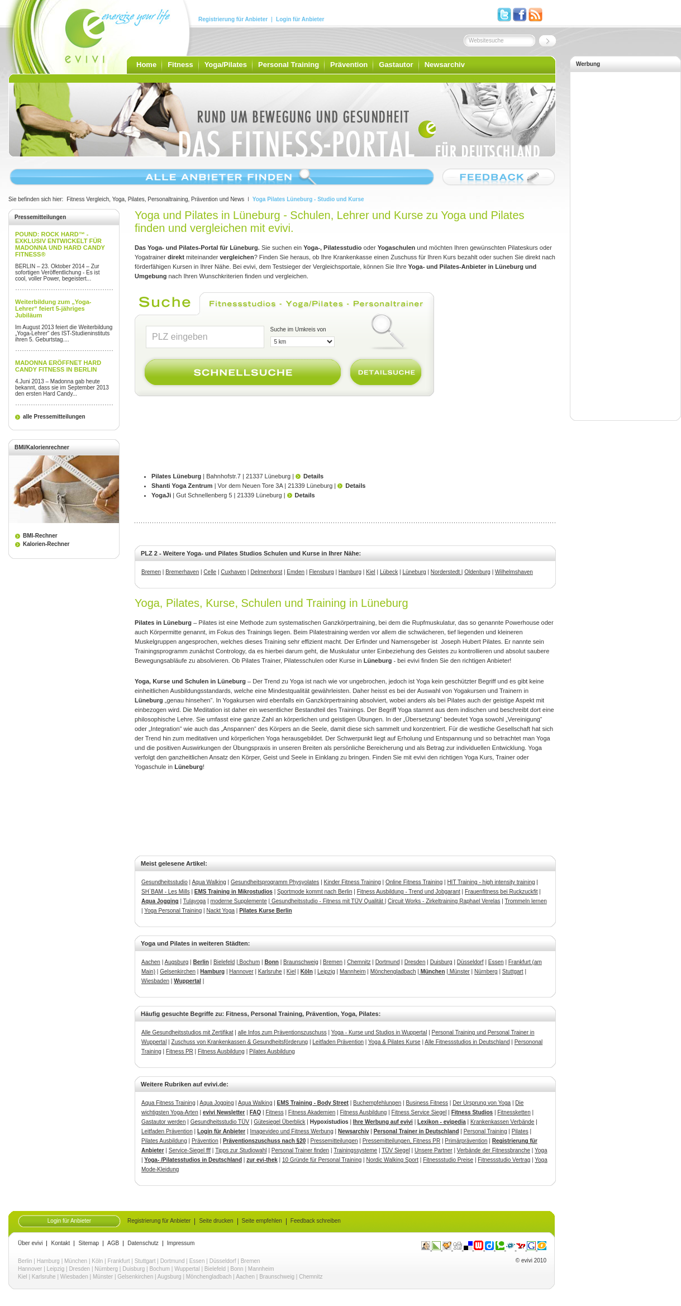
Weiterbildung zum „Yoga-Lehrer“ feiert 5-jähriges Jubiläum (53, 308)
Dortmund (387, 962)
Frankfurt (119, 1261)
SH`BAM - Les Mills (165, 892)
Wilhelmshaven (514, 572)
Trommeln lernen (526, 901)
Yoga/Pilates (225, 64)
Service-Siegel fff (190, 1150)
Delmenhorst (267, 572)
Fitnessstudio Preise (448, 1160)
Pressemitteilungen (334, 1141)
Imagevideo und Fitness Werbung (291, 1131)
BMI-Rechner (40, 536)
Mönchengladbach (393, 971)
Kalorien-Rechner (46, 544)
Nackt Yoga (220, 911)
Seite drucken (216, 1221)
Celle (209, 572)
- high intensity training (506, 882)
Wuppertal (186, 1269)
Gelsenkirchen (178, 971)
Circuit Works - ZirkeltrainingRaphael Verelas (444, 901)
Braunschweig (300, 962)
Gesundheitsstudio (164, 882)
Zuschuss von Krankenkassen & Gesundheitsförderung (240, 1042)
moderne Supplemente (239, 901)
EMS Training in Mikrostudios (233, 892)
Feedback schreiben (316, 1221)
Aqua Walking (209, 882)
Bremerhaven (182, 572)
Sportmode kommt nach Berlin (315, 892)
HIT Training (462, 882)
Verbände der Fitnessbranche (493, 1150)
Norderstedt (446, 572)
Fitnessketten (513, 1112)
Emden (295, 572)
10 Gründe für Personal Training (321, 1160)
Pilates (520, 1131)
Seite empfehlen (262, 1221)
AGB (113, 1243)
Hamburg (350, 572)
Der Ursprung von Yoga (482, 1103)
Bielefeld (224, 962)
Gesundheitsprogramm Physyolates (275, 882)
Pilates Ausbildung (272, 1051)
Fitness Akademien (312, 1112)
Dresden (415, 962)
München (75, 1261)
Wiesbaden (155, 981)
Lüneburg (414, 572)
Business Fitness (427, 1103)
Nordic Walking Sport (392, 1160)
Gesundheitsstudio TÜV (220, 1122)
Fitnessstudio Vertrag (504, 1160)
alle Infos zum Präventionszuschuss (282, 1032)
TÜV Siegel (396, 1150)
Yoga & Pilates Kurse (394, 1042)
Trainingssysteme (355, 1150)
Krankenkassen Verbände (502, 1122)
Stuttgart (512, 971)
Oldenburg (477, 572)
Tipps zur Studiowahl (240, 1150)
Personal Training (288, 64)
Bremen (151, 572)
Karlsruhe (270, 971)
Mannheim (353, 971)
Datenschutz (143, 1243)
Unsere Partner (434, 1150)
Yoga (541, 1150)
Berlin (25, 1261)
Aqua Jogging (160, 901)
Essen (496, 962)
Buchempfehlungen (377, 1103)
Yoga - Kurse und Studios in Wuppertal (379, 1032)
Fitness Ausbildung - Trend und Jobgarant (408, 892)
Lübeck (389, 572)
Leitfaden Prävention (338, 1042)
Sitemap (88, 1243)
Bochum (249, 962)
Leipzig (326, 971)
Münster (459, 971)
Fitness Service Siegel (419, 1112)
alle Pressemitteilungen (54, 417)
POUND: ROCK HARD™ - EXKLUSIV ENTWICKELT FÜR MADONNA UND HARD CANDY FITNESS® (60, 244)
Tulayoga (194, 901)
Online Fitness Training (413, 882)
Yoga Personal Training (173, 911)
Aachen (150, 962)
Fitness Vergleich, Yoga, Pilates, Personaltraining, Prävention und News (155, 199)
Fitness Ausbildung (221, 1051)
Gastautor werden (163, 1122)
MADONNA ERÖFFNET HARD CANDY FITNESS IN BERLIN (58, 366)
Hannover (241, 971)
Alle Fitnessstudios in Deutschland (467, 1042)
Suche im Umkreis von (298, 329)
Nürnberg (486, 971)
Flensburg (321, 572)
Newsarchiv (445, 64)
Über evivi (30, 1243)
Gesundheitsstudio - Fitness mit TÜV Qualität (327, 901)
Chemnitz (358, 962)
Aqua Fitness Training (168, 1103)
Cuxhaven (233, 572)
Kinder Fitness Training (352, 882)
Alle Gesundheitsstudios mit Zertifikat (187, 1032)
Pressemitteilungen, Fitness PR (402, 1141)
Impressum (180, 1243)
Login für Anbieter (300, 19)
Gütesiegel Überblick (279, 1122)
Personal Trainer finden (300, 1150)
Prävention (349, 64)
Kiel (370, 572)
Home (146, 64)
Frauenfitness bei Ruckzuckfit (501, 892)
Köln (97, 1261)
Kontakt (60, 1243)
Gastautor (396, 64)
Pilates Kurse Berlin (265, 911)
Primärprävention (466, 1141)
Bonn (236, 1269)
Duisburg (441, 962)
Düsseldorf (470, 962)
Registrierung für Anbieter (233, 19)
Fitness (180, 64)
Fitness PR (179, 1051)
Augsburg (177, 962)
